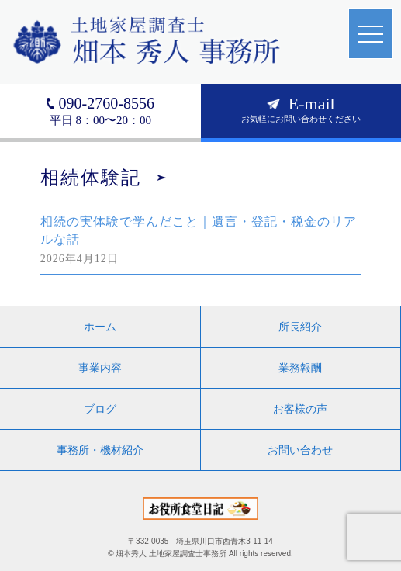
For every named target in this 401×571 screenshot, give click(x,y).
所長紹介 (300, 326)
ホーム (100, 326)
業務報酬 (300, 368)
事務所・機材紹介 (100, 450)
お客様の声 (300, 409)
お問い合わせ (300, 450)
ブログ (100, 409)
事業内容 (100, 368)
